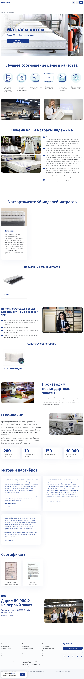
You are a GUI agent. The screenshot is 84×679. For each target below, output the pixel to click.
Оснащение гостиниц (27, 650)
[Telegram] (77, 656)
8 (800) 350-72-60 (68, 644)
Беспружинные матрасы (48, 655)
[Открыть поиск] (73, 2)
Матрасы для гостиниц (27, 648)
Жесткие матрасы (46, 653)
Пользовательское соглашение (63, 671)
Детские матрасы (46, 646)
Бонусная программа (6, 650)
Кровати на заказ (5, 653)
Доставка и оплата (5, 646)
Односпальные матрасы (48, 648)
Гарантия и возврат (5, 655)
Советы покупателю (6, 648)
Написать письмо (73, 648)
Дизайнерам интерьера (27, 651)
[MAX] (73, 656)
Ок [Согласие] (22, 674)
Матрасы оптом (25, 646)
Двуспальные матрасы (47, 650)
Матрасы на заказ (5, 651)
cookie (13, 673)
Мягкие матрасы (46, 651)
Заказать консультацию (18, 41)
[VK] (68, 656)
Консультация (72, 651)
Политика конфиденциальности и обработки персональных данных (36, 672)
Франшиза (24, 653)
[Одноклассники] (64, 656)
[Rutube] (81, 656)
